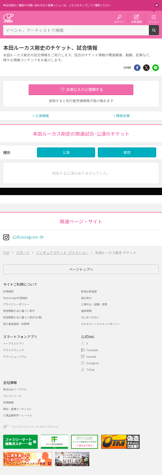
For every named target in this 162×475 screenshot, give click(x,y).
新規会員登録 (89, 291)
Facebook (92, 350)
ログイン (119, 21)
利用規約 (8, 291)
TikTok (91, 370)
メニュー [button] (153, 21)
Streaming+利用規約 (15, 298)
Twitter (146, 67)
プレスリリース (12, 396)
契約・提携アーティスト (17, 409)
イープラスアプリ (13, 343)
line (155, 67)
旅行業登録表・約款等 (16, 324)
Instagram (93, 363)
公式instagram (25, 237)
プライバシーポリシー (16, 304)
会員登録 (136, 21)
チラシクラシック (13, 350)
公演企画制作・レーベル (17, 415)
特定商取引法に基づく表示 (19, 311)
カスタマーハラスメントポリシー (100, 324)
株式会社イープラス (14, 389)
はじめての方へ (90, 317)
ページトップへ (81, 269)
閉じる (157, 5)
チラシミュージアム (14, 356)
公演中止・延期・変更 (94, 304)
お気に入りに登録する (84, 89)
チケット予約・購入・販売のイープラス (8, 18)
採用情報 (8, 402)
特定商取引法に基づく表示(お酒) (22, 317)
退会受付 (86, 298)
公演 (66, 152)
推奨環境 (86, 311)
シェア (137, 67)
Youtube (91, 356)
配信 (127, 152)
